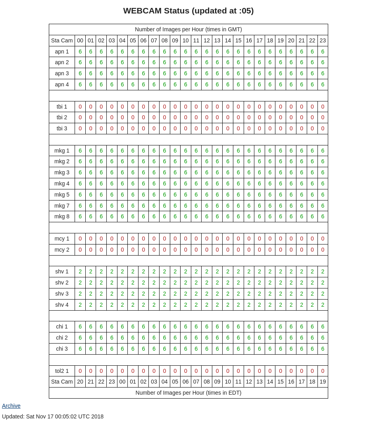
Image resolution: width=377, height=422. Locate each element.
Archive (11, 406)
